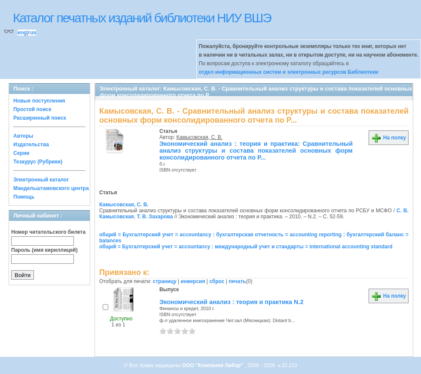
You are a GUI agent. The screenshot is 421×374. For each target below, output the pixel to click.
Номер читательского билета (48, 232)
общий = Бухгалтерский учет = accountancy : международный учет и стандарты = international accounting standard (246, 247)
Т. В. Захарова (155, 217)
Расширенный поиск (39, 118)
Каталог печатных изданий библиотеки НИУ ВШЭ (142, 18)
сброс (216, 281)
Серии (21, 153)
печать (237, 281)
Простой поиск (32, 109)
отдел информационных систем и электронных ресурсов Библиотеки (288, 72)
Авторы (23, 136)
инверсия (193, 281)
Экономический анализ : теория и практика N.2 (231, 302)
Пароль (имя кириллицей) (44, 250)
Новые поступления (39, 101)
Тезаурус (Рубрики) (37, 162)
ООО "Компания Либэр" (213, 365)
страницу (165, 281)
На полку (388, 138)
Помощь (23, 197)
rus (32, 33)
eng (22, 33)
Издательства (31, 145)
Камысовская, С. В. (200, 137)
